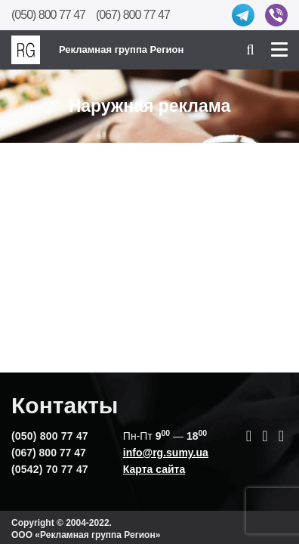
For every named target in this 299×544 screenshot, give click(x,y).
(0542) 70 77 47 (49, 469)
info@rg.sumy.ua (165, 453)
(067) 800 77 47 (133, 14)
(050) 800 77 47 (48, 14)
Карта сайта (154, 469)
